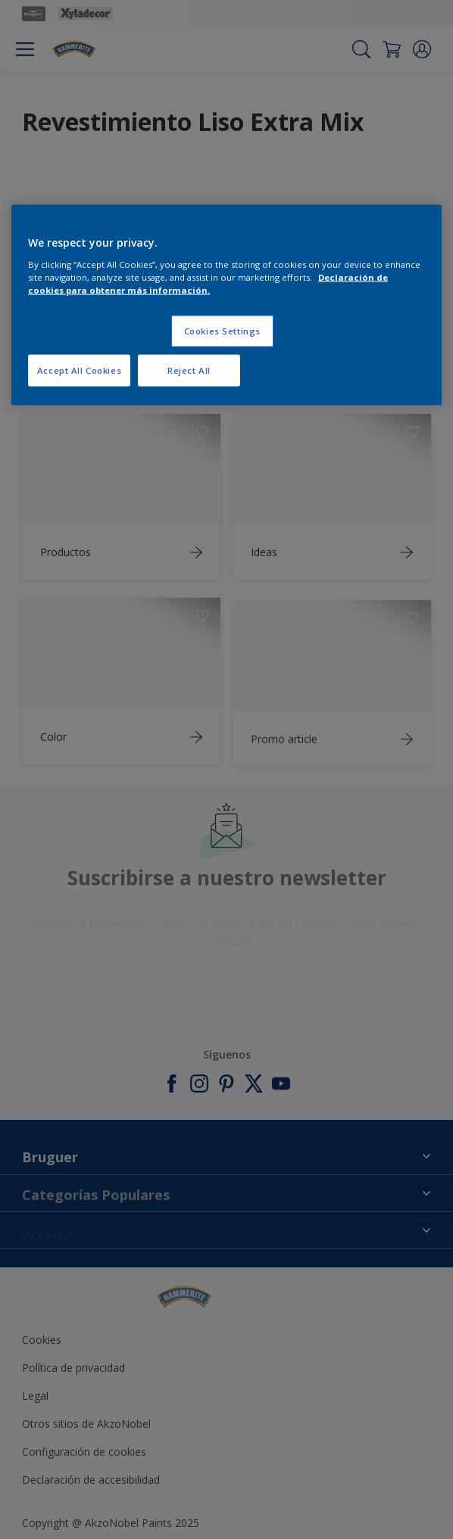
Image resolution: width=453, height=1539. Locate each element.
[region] (226, 305)
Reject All (189, 369)
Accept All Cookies (79, 369)
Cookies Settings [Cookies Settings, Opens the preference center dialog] (222, 330)
